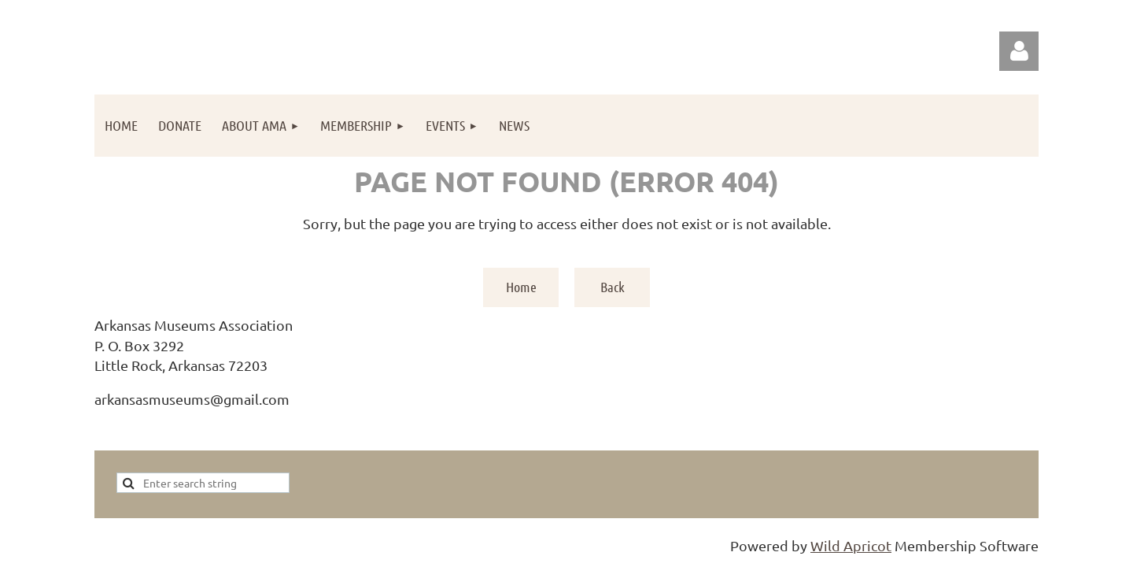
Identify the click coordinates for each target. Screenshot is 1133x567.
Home (521, 286)
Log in (1019, 51)
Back (612, 286)
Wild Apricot (850, 545)
